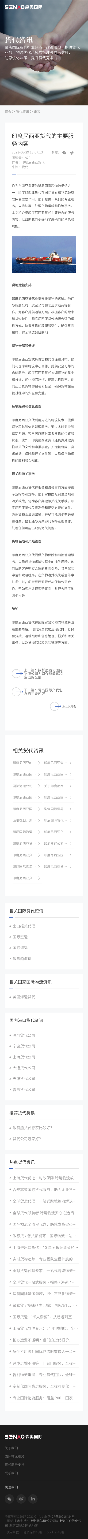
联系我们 (11, 1473)
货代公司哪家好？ (28, 1138)
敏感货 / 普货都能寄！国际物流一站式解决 (46, 1235)
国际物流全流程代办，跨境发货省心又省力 (46, 1224)
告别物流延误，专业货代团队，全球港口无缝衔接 (46, 1374)
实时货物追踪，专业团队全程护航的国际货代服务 (46, 1259)
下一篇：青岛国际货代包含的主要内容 (37, 691)
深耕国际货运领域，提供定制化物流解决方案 (46, 1293)
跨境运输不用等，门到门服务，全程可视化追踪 (46, 1363)
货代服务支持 (14, 1464)
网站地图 (31, 1525)
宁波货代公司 (24, 1045)
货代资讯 (22, 111)
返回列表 (63, 706)
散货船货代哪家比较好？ (33, 1127)
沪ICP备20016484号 (61, 1516)
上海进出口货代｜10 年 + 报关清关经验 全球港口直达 (46, 1247)
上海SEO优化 (68, 1520)
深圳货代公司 (24, 1035)
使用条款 (13, 1532)
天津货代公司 (24, 1078)
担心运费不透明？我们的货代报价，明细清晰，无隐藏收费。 (46, 1340)
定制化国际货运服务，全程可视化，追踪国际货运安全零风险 (46, 1386)
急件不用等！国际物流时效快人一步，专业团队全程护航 (46, 1351)
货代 (31, 359)
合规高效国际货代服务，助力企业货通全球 (46, 1189)
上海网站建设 (40, 1520)
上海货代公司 (24, 1056)
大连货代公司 (24, 1067)
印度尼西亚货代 (23, 298)
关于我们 (11, 1448)
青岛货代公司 (24, 1089)
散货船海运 (22, 958)
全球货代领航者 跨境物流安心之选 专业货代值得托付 (46, 1212)
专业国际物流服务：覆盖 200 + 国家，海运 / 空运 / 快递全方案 (46, 1398)
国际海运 (20, 947)
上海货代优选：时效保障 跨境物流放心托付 (46, 1178)
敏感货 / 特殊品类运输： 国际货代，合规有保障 (46, 1305)
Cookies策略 (55, 1532)
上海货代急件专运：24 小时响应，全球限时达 (46, 1328)
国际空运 (20, 936)
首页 (8, 111)
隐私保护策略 (32, 1532)
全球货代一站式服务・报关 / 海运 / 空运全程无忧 (46, 1282)
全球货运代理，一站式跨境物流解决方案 (46, 1201)
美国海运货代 (24, 996)
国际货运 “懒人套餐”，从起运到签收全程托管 (46, 1316)
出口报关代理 (24, 925)
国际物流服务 (14, 1456)
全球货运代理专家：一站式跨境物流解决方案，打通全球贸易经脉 (46, 1270)
